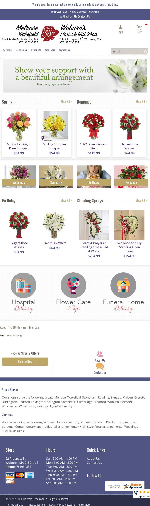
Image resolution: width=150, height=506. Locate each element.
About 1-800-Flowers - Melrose (19, 327)
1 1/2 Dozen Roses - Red (94, 146)
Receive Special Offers (25, 353)
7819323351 (24, 467)
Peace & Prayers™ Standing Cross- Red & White (94, 247)
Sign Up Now (25, 361)
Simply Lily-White (54, 243)
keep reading (14, 335)
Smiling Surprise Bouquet (54, 146)
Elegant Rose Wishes (129, 146)
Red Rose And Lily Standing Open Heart (129, 247)
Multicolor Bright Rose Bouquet (19, 146)
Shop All (67, 101)
